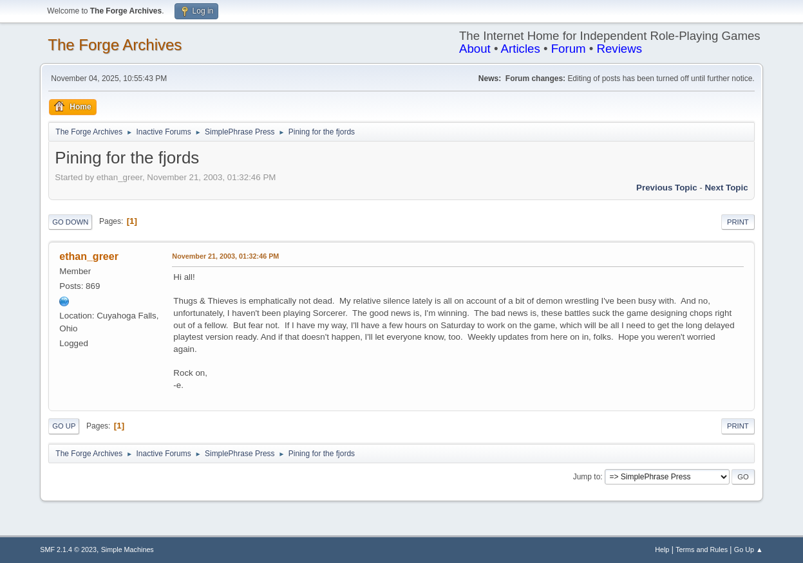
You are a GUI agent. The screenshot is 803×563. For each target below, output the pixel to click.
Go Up (63, 426)
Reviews (619, 48)
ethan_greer (88, 256)
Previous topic (666, 187)
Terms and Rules (701, 549)
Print (738, 222)
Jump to (587, 476)
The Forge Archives (115, 44)
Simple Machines (127, 549)
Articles (520, 48)
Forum (568, 48)
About (475, 48)
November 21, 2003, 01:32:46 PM (225, 256)
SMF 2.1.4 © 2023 (68, 549)
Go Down (70, 222)
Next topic (726, 187)
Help (662, 549)
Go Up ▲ (748, 549)
